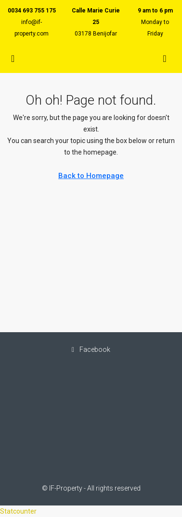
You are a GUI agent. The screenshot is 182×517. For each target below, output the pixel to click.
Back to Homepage (91, 175)
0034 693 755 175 (32, 10)
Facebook (91, 349)
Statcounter (18, 511)
